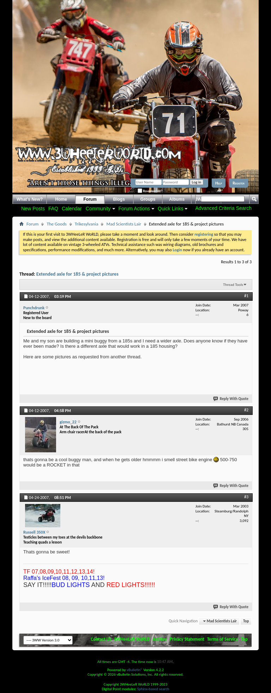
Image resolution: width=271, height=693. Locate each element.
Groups (148, 199)
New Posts (33, 208)
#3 (246, 496)
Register (239, 183)
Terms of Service (222, 639)
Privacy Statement (187, 639)
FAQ (53, 208)
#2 (246, 409)
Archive (160, 639)
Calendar (72, 208)
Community (98, 208)
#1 (246, 295)
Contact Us (101, 639)
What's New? (30, 199)
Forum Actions (134, 208)
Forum (90, 199)
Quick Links (170, 208)
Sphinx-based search (153, 689)
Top (246, 621)
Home (61, 199)
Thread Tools (233, 284)
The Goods (56, 224)
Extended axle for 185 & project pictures (77, 274)
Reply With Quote (231, 399)
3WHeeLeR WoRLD (132, 639)
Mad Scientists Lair (123, 224)
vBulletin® (135, 670)
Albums (177, 199)
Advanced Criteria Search (223, 208)
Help (218, 183)
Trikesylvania (86, 224)
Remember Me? (150, 191)
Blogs (119, 199)
